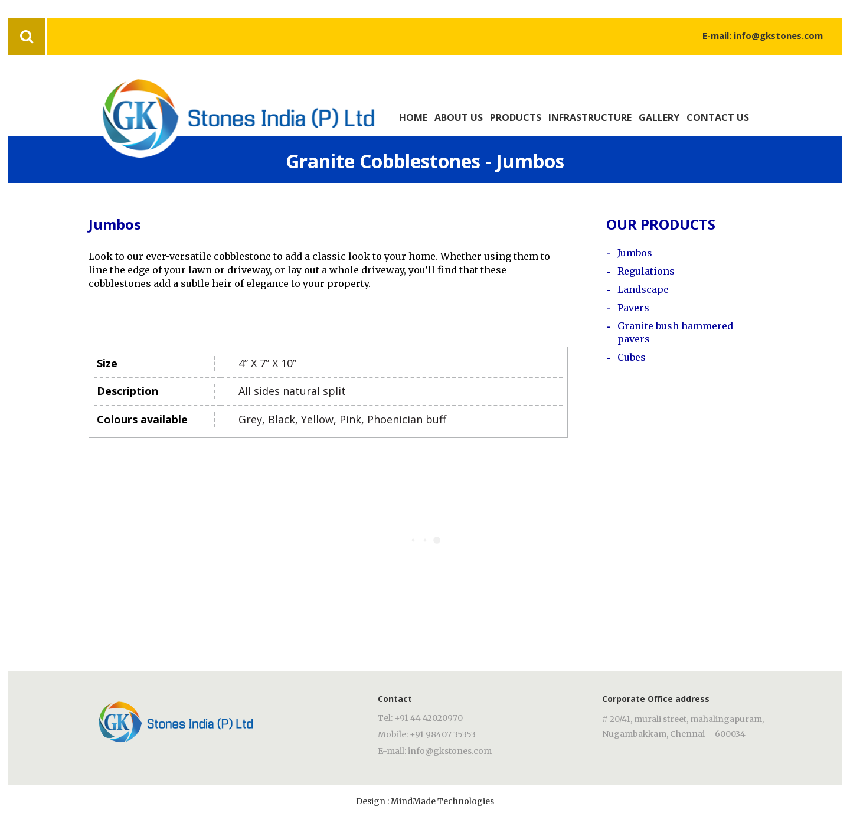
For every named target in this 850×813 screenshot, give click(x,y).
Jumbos (634, 253)
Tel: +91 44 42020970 (420, 718)
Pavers (633, 308)
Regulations (646, 271)
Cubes (631, 357)
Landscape (643, 289)
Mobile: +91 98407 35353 (427, 734)
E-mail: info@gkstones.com (762, 35)
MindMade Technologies (442, 801)
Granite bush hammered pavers (675, 332)
